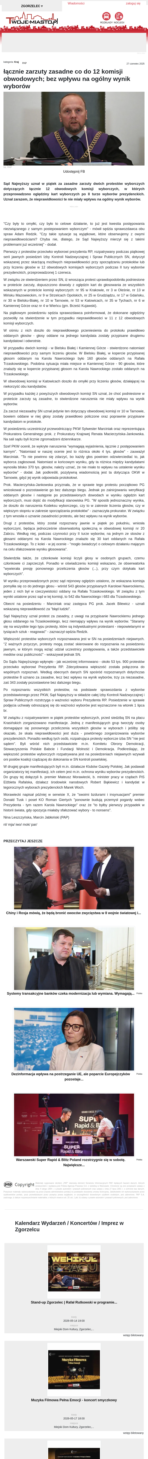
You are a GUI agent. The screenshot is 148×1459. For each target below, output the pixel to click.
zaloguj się (133, 3)
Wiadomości (76, 3)
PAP (24, 63)
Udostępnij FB (74, 171)
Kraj (16, 62)
